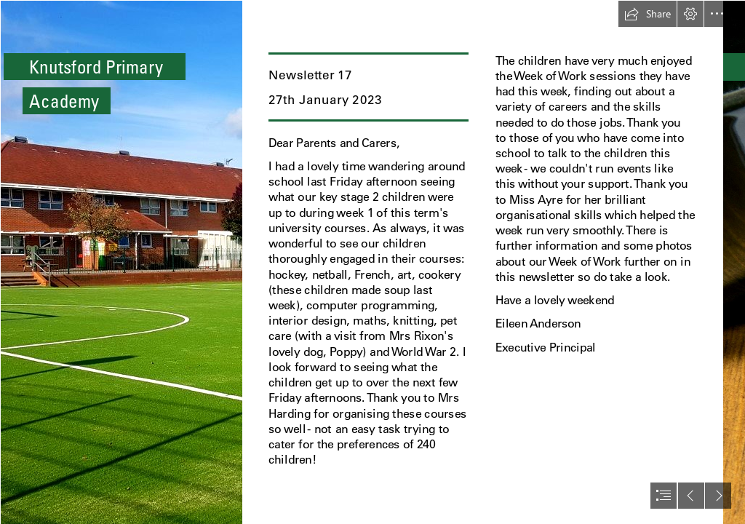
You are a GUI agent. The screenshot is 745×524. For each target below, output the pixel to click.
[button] (647, 14)
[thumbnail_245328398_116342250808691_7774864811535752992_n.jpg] (121, 262)
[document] (372, 262)
